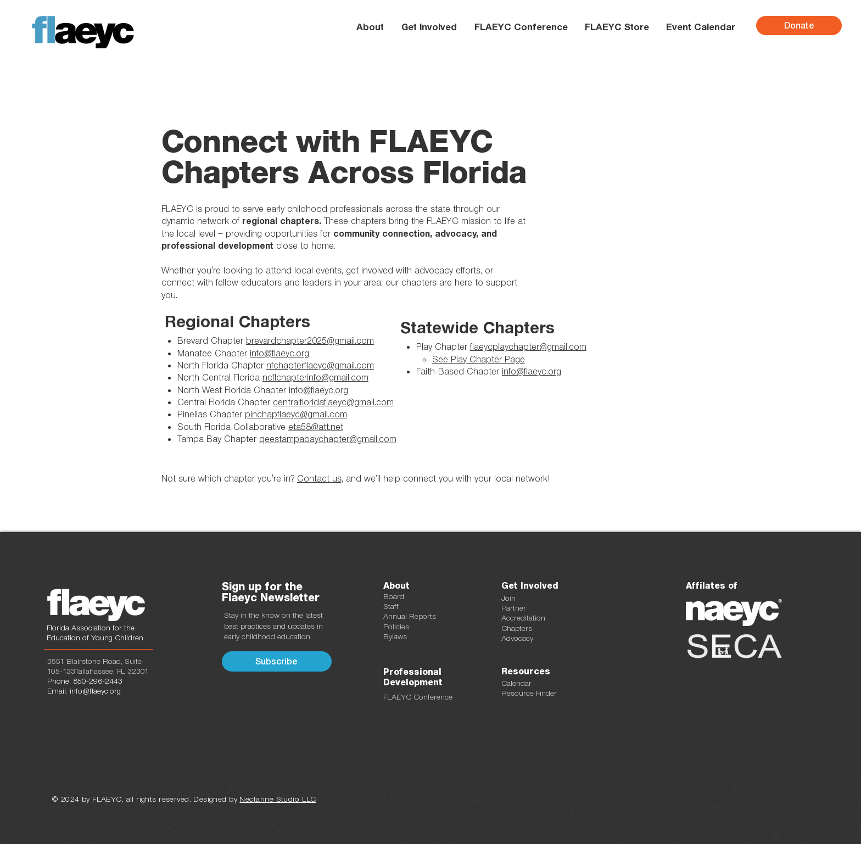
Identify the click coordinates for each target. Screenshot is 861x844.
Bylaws (395, 636)
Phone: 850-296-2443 (84, 681)
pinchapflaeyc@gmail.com (296, 414)
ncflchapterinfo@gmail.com (315, 377)
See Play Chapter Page (478, 359)
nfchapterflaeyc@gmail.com (320, 365)
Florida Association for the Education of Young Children (95, 632)
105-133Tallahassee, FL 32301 (98, 671)
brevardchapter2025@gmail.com (310, 340)
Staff (391, 606)
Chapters (516, 628)
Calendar (516, 683)
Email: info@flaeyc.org (84, 691)
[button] (428, 27)
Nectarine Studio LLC (277, 799)
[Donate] (799, 25)
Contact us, (320, 478)
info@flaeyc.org (531, 371)
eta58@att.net (315, 426)
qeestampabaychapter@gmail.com (327, 438)
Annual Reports (409, 616)
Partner (513, 608)
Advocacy (517, 638)
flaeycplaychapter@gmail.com (528, 346)
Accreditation (523, 618)
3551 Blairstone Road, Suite (94, 661)
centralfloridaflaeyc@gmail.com (333, 401)
